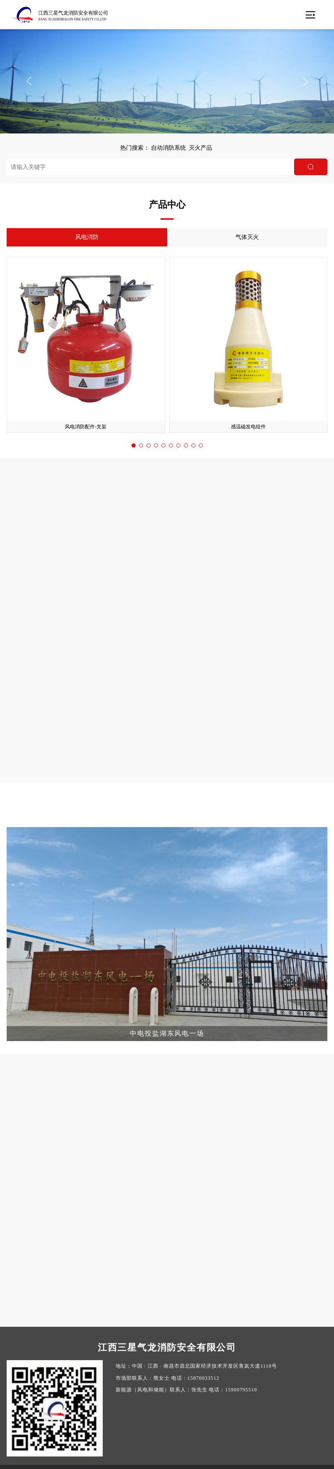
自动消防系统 (168, 148)
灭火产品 (200, 148)
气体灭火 (248, 237)
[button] (29, 81)
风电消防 (86, 237)
